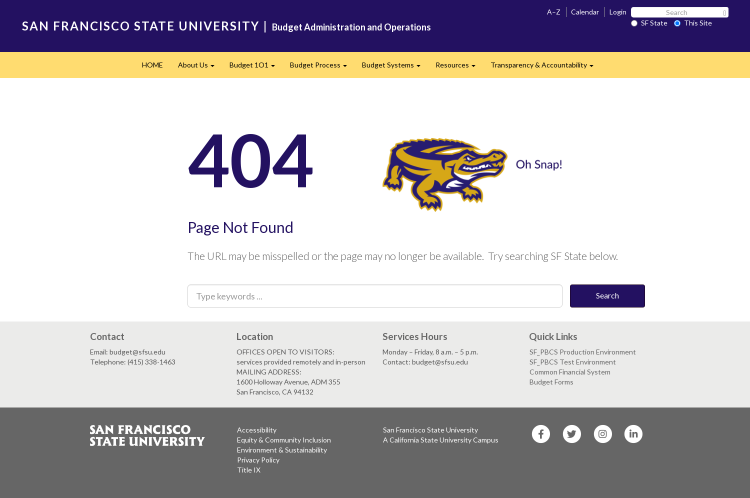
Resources (459, 67)
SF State (649, 22)
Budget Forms (552, 382)
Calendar (585, 12)
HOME (152, 64)
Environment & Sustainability (282, 450)
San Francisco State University (430, 430)
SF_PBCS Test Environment (573, 362)
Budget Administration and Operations (351, 27)
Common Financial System (570, 372)
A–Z (553, 12)
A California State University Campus (440, 440)
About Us (200, 67)
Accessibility (256, 430)
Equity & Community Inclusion (284, 440)
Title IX (248, 470)
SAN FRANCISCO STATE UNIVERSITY (141, 25)
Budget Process (322, 67)
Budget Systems (395, 67)
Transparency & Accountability (545, 67)
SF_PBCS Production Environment (583, 352)
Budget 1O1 (256, 67)
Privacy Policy (258, 460)
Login (618, 12)
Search (607, 295)
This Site (693, 22)
